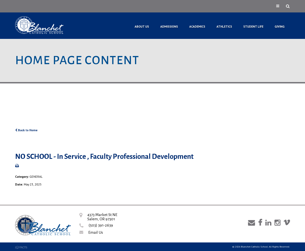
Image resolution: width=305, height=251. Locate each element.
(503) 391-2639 (101, 225)
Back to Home (26, 130)
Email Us (95, 232)
